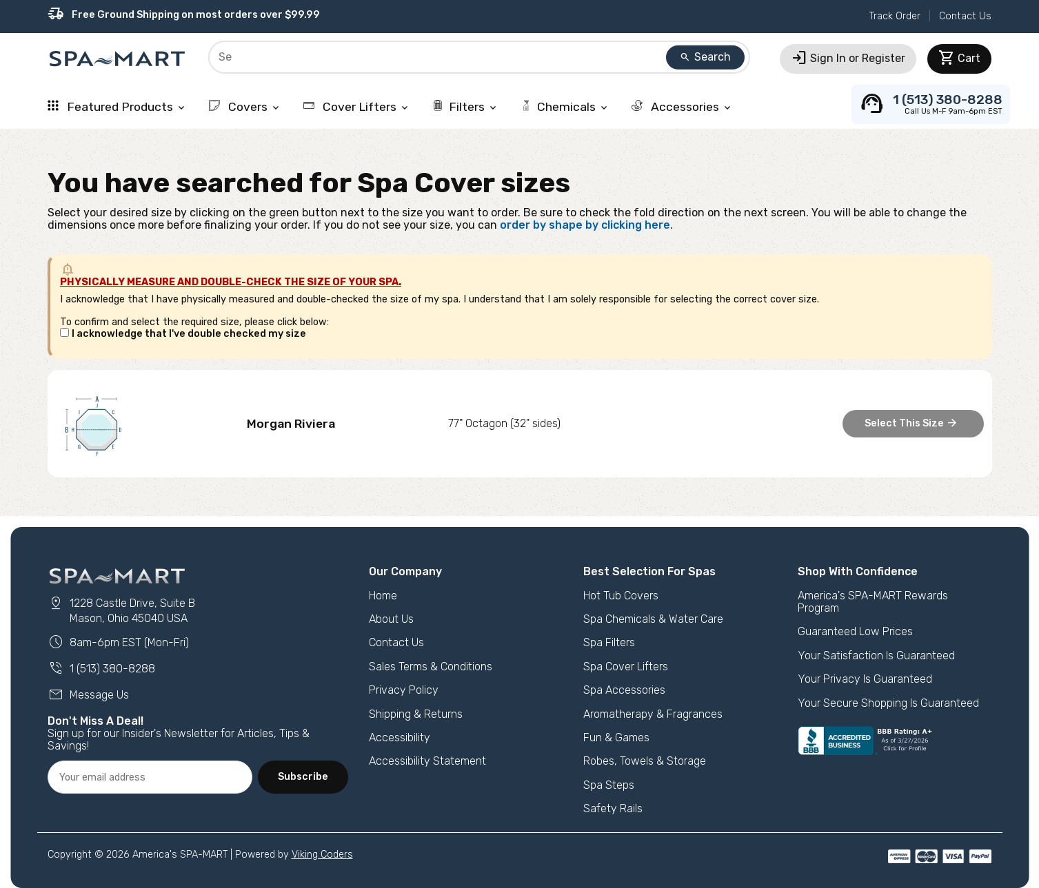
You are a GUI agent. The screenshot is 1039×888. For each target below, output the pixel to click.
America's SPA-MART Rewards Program (873, 602)
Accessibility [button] (399, 737)
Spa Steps (608, 785)
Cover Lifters (356, 107)
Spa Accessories (624, 689)
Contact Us (965, 16)
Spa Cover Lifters (625, 666)
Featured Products (117, 107)
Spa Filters (609, 642)
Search (705, 56)
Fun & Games (616, 737)
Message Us (88, 694)
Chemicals (565, 107)
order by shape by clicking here (585, 224)
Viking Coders (322, 854)
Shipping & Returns (416, 714)
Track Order (894, 16)
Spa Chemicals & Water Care (653, 619)
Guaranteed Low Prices (855, 631)
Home (383, 595)
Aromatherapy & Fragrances (653, 714)
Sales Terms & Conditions (430, 666)
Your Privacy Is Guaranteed (865, 678)
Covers (245, 107)
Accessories (682, 107)
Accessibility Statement (427, 760)
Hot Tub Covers (620, 595)
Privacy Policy (403, 689)
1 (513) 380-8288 (101, 668)
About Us (391, 619)
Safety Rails (613, 808)
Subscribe (303, 777)
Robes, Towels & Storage (644, 760)
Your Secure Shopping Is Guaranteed (888, 703)
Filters (465, 107)
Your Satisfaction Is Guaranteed (876, 655)
